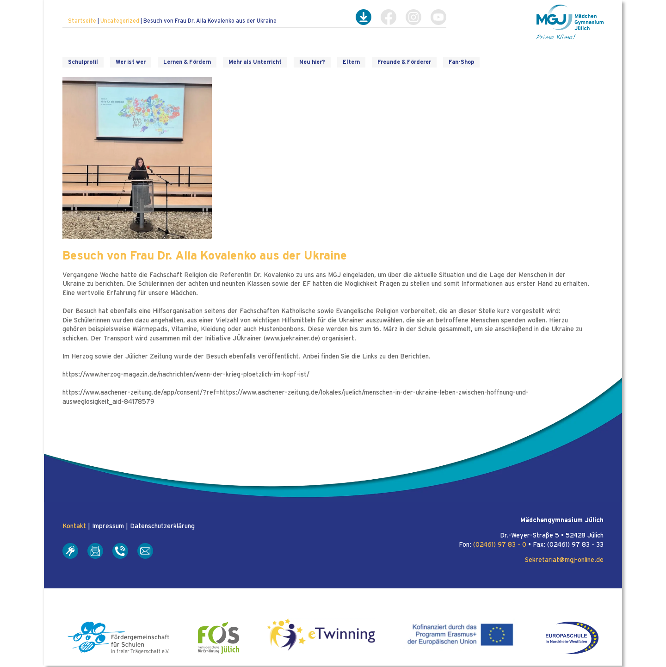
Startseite (82, 21)
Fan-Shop (461, 62)
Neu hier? (312, 62)
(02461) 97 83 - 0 (499, 545)
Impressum (108, 526)
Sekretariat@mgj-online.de (564, 560)
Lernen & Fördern (187, 62)
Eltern (351, 62)
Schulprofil (83, 62)
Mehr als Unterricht (255, 62)
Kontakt (74, 526)
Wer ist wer (131, 62)
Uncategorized (119, 21)
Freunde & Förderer (404, 62)
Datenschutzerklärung (162, 526)
